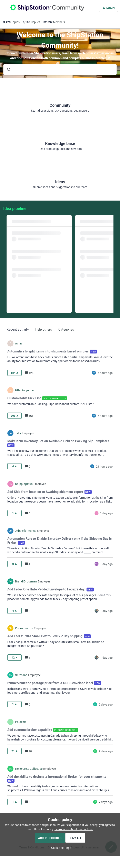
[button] (60, 848)
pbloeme (20, 721)
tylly (18, 433)
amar (18, 343)
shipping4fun (24, 483)
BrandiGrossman (26, 581)
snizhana (21, 675)
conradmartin (24, 628)
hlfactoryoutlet (25, 390)
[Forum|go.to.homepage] (47, 7)
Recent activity (18, 329)
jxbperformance (25, 530)
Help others (43, 329)
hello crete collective (28, 768)
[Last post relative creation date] (105, 373)
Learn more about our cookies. (73, 829)
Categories (66, 329)
